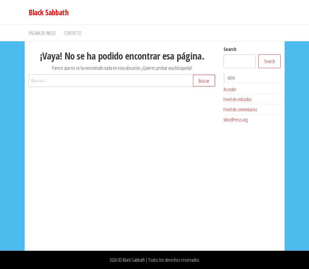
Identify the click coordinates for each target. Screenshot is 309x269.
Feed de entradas (238, 99)
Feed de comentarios (240, 109)
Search (230, 49)
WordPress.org (236, 119)
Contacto (72, 33)
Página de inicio (42, 33)
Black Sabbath (49, 12)
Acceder (230, 89)
